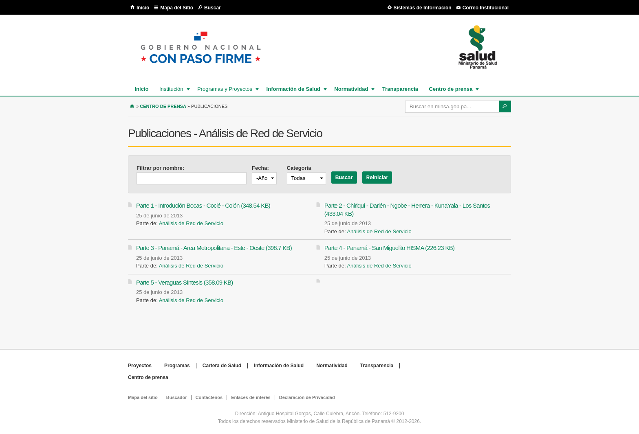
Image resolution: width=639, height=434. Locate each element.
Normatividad (350, 89)
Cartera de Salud (222, 365)
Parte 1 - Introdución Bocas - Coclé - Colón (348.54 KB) (203, 205)
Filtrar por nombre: (160, 168)
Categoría (299, 168)
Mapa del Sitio (176, 8)
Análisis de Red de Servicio (191, 223)
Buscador (176, 397)
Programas (177, 365)
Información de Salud (293, 89)
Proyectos (140, 365)
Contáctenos (209, 397)
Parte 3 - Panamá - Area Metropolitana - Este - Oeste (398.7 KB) (214, 247)
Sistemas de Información (423, 8)
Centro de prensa (450, 89)
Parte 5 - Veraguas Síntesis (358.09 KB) (184, 282)
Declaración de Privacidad (307, 397)
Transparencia (400, 89)
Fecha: (260, 168)
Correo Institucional (486, 8)
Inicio (143, 8)
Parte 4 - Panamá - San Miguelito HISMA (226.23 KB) (389, 247)
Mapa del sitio (143, 397)
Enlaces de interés (251, 397)
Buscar (212, 8)
